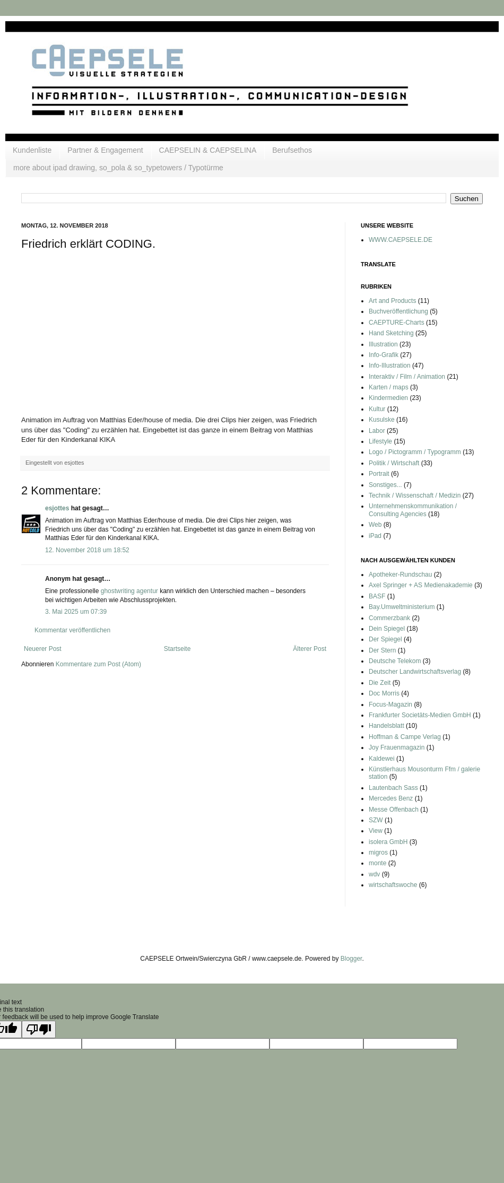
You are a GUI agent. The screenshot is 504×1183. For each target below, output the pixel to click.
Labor (377, 430)
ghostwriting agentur (129, 591)
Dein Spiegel (387, 628)
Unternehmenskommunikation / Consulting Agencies (413, 509)
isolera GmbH (388, 842)
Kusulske (382, 419)
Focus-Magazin (390, 704)
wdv (374, 874)
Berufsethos (292, 150)
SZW (376, 820)
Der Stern (382, 650)
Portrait (379, 473)
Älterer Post (309, 649)
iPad (375, 536)
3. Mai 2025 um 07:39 (76, 611)
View (376, 830)
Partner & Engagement (105, 150)
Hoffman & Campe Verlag (405, 737)
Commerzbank (389, 618)
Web (375, 524)
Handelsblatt (386, 725)
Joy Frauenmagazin (396, 747)
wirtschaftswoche (393, 885)
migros (378, 852)
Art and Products (392, 301)
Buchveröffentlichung (398, 311)
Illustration (383, 344)
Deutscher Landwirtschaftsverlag (415, 671)
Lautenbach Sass (393, 787)
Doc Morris (384, 693)
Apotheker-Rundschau (400, 574)
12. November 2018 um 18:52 (87, 550)
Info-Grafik (383, 355)
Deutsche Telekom (395, 661)
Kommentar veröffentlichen (72, 630)
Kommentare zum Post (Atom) (98, 664)
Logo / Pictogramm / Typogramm (415, 452)
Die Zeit (379, 682)
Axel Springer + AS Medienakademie (421, 585)
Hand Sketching (391, 333)
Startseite (177, 649)
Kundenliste (32, 150)
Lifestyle (380, 441)
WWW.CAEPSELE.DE (400, 239)
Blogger (351, 958)
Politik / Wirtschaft (394, 463)
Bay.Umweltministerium (402, 607)
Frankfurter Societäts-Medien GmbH (420, 715)
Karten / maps (389, 387)
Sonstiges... (385, 485)
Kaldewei (382, 758)
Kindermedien (388, 398)
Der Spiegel (385, 639)
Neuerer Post (43, 649)
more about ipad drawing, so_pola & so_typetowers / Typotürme (118, 167)
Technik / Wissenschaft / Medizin (414, 495)
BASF (377, 596)
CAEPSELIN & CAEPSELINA (208, 150)
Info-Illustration (390, 365)
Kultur (377, 409)
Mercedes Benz (391, 798)
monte (377, 863)
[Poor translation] (39, 1029)
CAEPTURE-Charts (396, 322)
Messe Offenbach (394, 809)
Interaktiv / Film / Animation (407, 376)
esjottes (57, 508)
